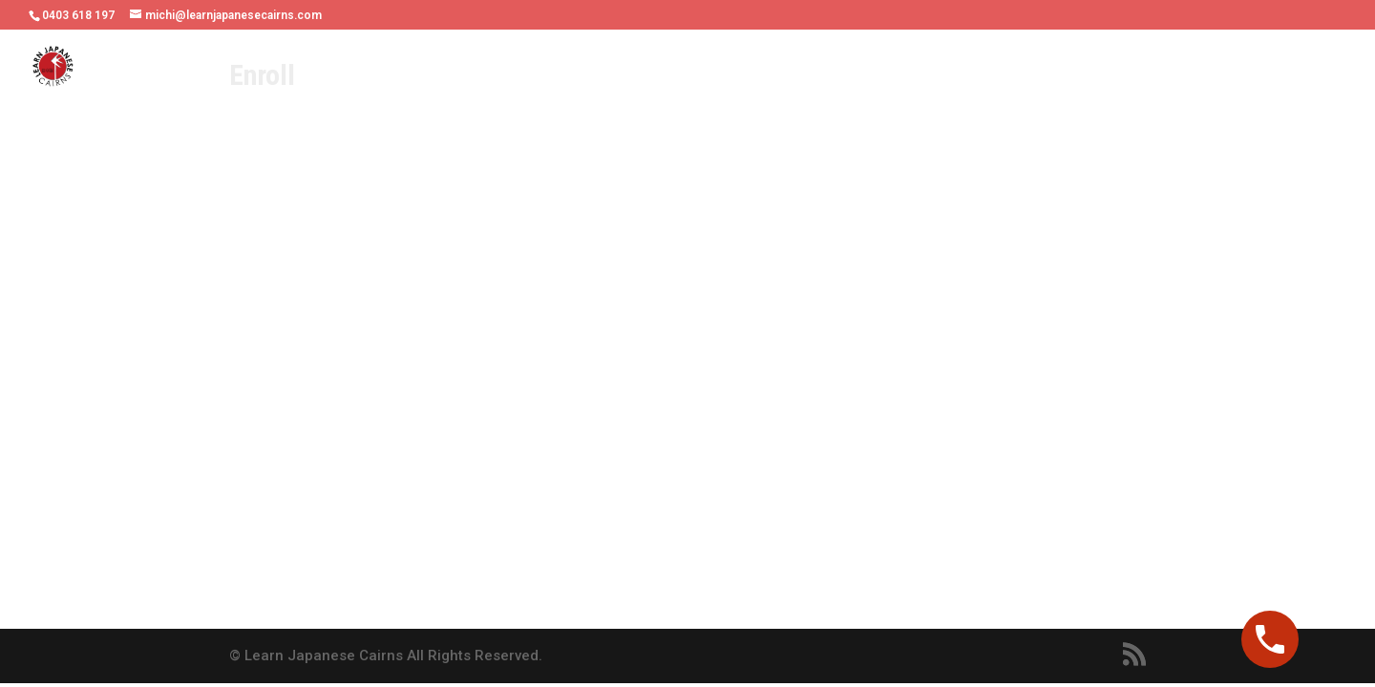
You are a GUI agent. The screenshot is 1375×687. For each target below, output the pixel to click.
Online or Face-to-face (577, 67)
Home (332, 67)
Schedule (770, 67)
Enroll (1321, 67)
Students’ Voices (887, 67)
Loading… (563, 372)
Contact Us (1152, 67)
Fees (697, 67)
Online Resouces (1030, 67)
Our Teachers (423, 67)
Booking (1244, 67)
